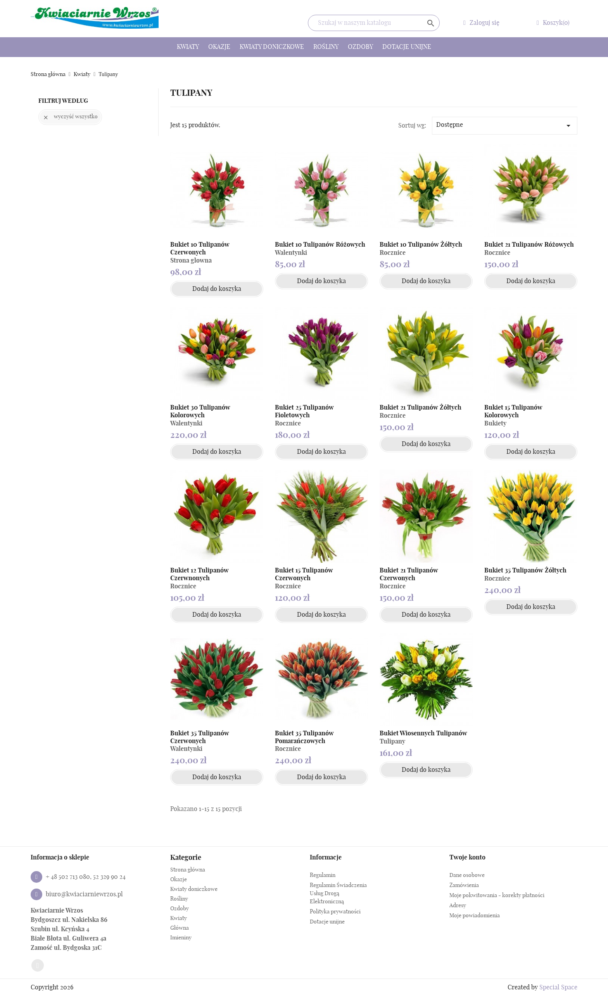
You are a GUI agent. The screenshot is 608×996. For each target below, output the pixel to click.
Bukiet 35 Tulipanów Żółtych (525, 570)
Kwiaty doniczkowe (272, 47)
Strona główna (187, 870)
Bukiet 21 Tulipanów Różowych (529, 245)
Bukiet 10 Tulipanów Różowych (320, 245)
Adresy (457, 905)
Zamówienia (464, 885)
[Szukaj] (374, 23)
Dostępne (504, 125)
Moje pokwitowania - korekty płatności (496, 895)
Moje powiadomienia (474, 915)
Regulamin (322, 875)
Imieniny (181, 938)
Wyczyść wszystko (70, 117)
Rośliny (326, 47)
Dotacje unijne (406, 47)
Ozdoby (360, 47)
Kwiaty (188, 47)
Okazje (219, 47)
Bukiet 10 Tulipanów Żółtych (421, 245)
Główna (179, 928)
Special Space (558, 987)
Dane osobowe (467, 875)
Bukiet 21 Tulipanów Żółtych (420, 408)
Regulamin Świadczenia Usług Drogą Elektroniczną (338, 893)
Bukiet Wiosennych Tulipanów (423, 733)
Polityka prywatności (335, 912)
